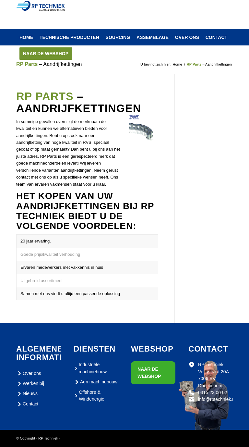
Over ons (28, 373)
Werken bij (30, 383)
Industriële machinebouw (90, 368)
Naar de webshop (149, 372)
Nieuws (27, 394)
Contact (27, 404)
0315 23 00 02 (212, 392)
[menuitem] (26, 37)
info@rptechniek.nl (217, 399)
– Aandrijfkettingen (49, 64)
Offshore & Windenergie (89, 396)
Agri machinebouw (95, 382)
